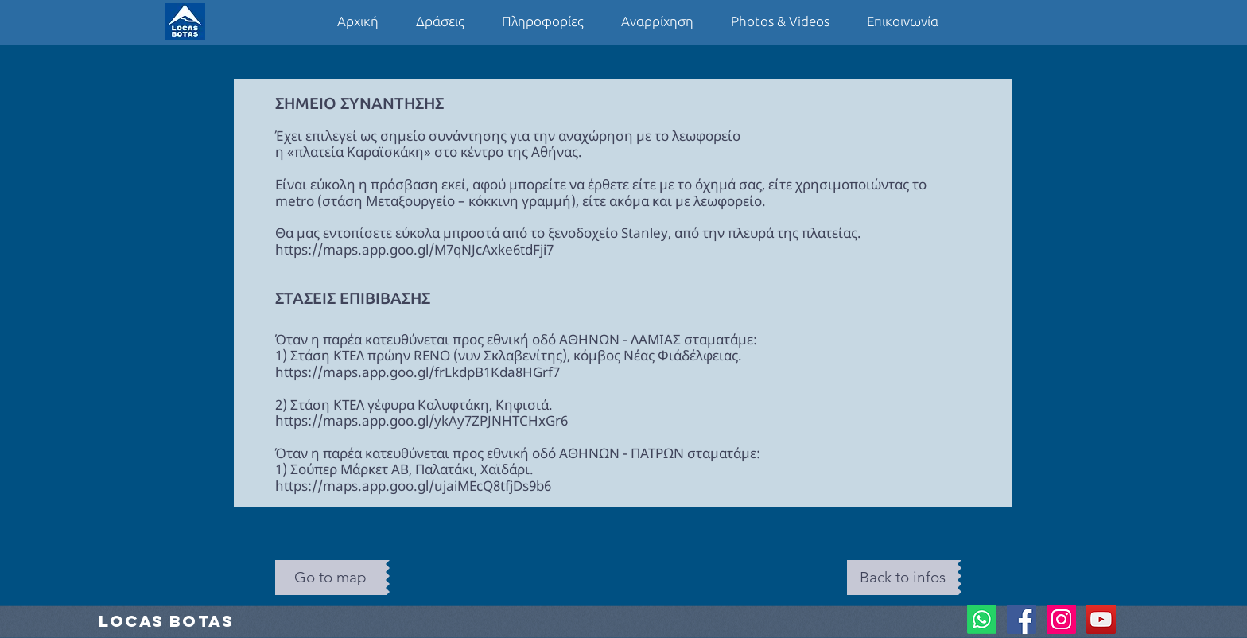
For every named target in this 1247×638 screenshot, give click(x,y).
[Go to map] (330, 577)
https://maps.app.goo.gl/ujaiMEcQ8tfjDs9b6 (413, 486)
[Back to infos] (902, 577)
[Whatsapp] (981, 619)
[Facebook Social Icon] (1021, 619)
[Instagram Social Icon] (1061, 619)
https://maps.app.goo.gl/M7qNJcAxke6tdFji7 (414, 249)
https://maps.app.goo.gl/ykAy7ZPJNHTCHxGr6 (421, 420)
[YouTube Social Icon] (1101, 619)
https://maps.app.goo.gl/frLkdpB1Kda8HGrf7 (417, 372)
